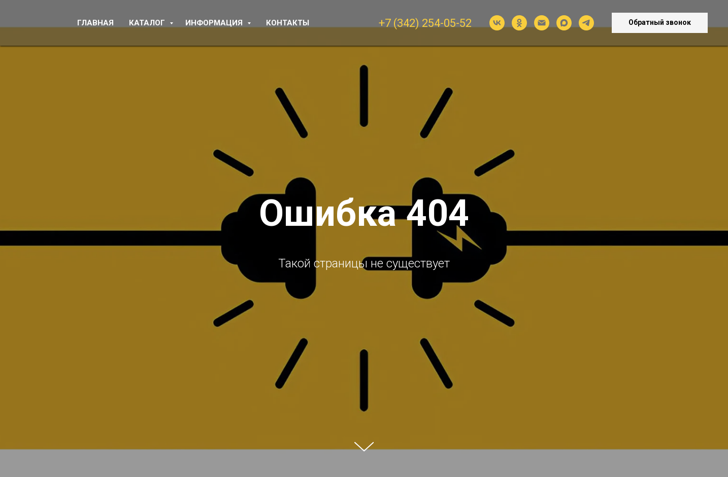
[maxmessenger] (564, 22)
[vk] (497, 22)
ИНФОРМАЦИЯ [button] (215, 22)
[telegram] (586, 22)
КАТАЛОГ (148, 22)
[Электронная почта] (541, 22)
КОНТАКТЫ (287, 22)
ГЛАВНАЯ (95, 22)
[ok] (519, 22)
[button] (660, 23)
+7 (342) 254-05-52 (425, 23)
